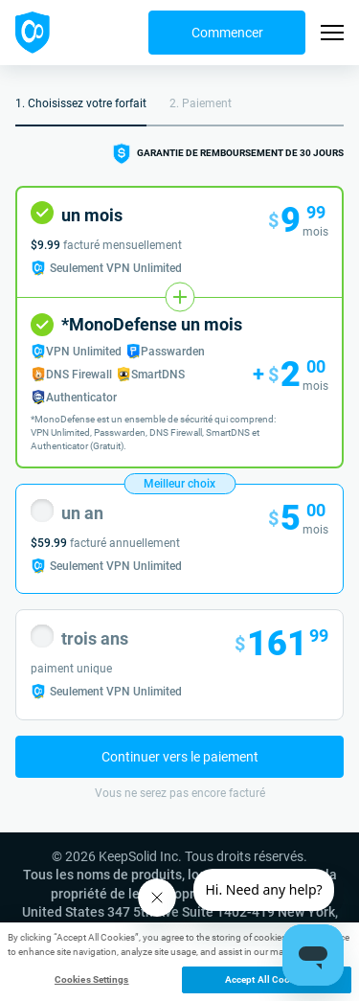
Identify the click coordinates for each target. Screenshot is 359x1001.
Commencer (227, 32)
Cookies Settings (92, 979)
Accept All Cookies (266, 979)
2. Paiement (200, 103)
